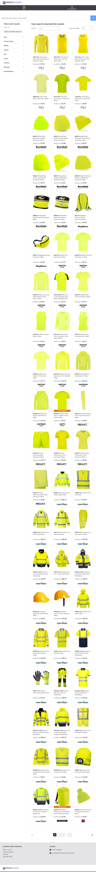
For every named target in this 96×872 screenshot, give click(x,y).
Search (92, 18)
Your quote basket (72, 8)
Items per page (74, 28)
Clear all (6, 27)
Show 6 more (8, 110)
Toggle (20, 63)
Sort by (33, 28)
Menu (24, 8)
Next (92, 835)
